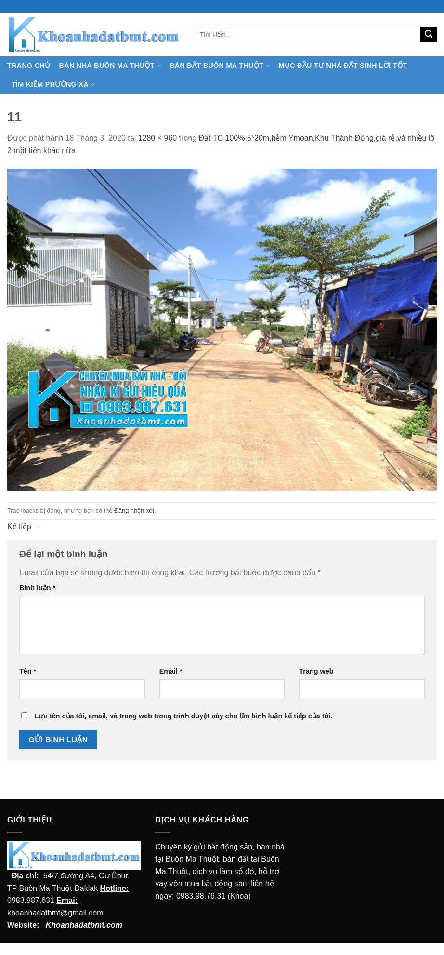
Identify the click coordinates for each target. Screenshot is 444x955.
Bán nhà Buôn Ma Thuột (110, 65)
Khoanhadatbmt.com (84, 925)
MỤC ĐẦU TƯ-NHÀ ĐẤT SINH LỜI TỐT (342, 65)
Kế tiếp (24, 526)
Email (171, 671)
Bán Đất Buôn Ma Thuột (220, 65)
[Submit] (428, 35)
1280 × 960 (157, 138)
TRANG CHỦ (29, 65)
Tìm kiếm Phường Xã (53, 84)
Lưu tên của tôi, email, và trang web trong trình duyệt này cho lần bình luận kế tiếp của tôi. (183, 716)
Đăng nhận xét (134, 510)
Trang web (316, 671)
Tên (27, 671)
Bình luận (37, 588)
